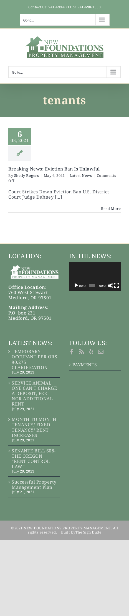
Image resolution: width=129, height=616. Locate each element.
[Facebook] (72, 351)
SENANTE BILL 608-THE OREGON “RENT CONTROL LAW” (34, 459)
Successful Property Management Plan (34, 484)
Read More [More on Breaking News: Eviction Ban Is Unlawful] (111, 208)
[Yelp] (91, 351)
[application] (96, 276)
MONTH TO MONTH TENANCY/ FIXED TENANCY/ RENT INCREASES (34, 427)
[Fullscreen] (119, 285)
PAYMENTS (84, 364)
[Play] (76, 285)
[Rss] (81, 351)
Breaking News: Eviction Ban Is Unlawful (54, 169)
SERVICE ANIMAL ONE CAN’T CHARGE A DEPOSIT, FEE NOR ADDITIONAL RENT (34, 393)
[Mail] (101, 351)
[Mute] (112, 285)
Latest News (81, 175)
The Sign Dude (88, 532)
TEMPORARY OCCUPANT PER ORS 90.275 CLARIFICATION (34, 359)
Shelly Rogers (26, 175)
